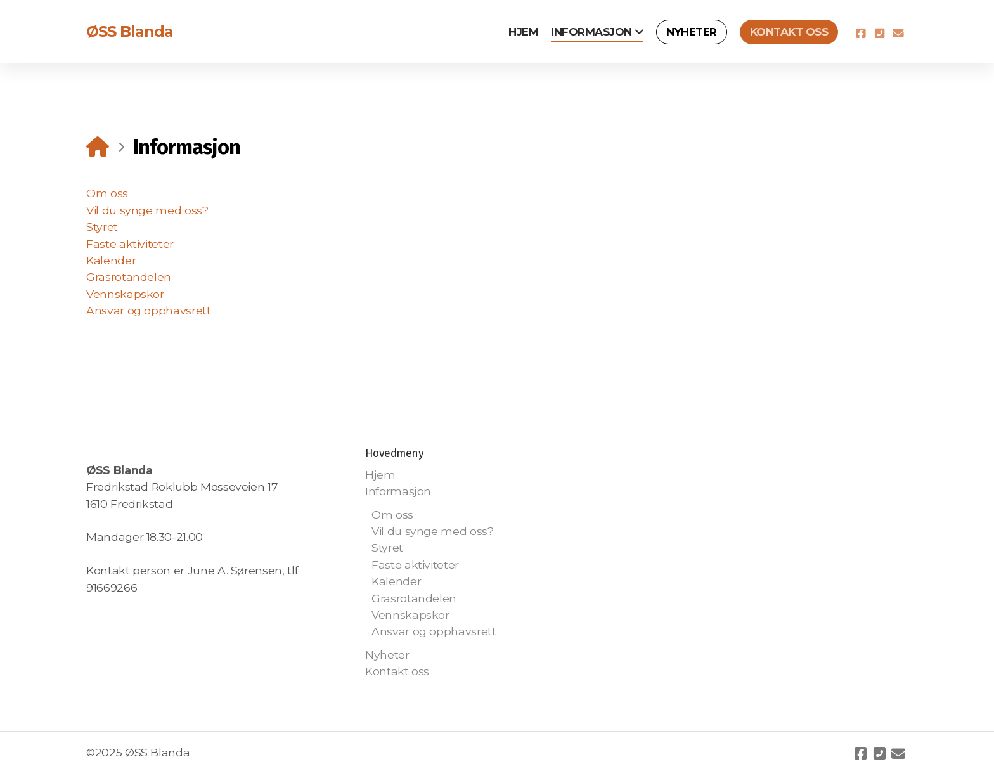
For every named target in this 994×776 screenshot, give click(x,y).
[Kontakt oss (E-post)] (898, 33)
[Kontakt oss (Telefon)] (879, 33)
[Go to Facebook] (860, 33)
